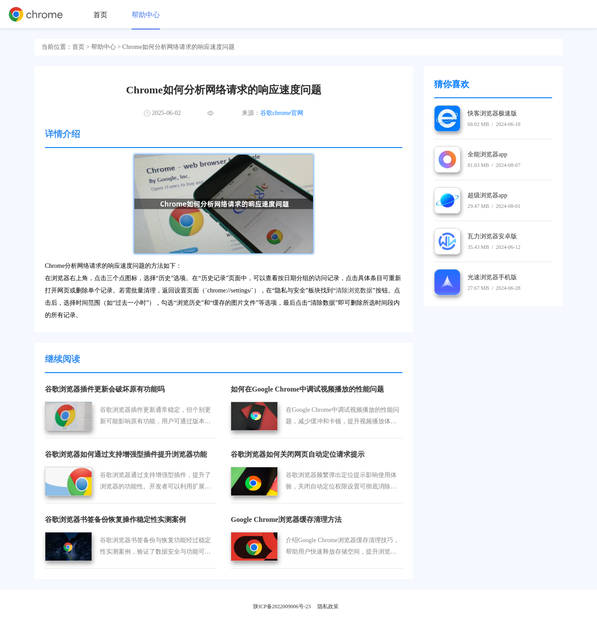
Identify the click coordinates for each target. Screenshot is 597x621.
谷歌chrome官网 (281, 113)
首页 (100, 14)
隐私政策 (328, 606)
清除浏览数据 (353, 290)
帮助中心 (146, 14)
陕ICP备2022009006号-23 (282, 606)
